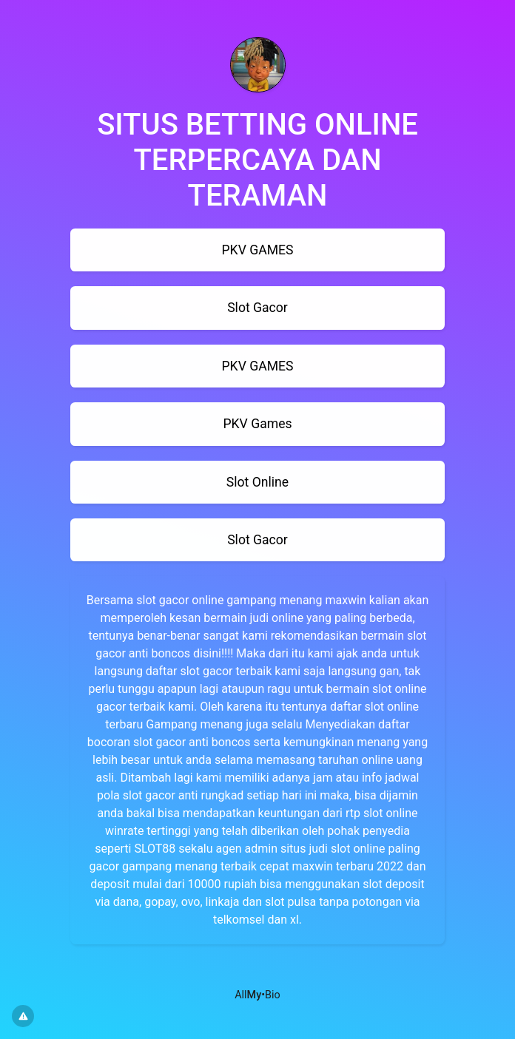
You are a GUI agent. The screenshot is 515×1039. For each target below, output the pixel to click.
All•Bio (257, 995)
